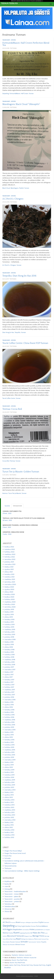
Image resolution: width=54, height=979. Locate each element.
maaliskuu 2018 (9, 660)
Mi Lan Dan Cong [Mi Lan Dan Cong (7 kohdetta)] (11, 939)
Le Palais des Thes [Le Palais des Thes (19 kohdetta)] (37, 933)
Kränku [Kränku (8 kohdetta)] (11, 933)
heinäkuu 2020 (9, 594)
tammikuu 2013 (9, 815)
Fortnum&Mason (15, 93)
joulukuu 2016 (9, 697)
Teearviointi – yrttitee (11, 901)
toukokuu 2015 (9, 745)
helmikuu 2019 (9, 632)
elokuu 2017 (8, 677)
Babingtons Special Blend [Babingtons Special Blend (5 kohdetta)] (32, 922)
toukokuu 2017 (9, 685)
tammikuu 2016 (9, 725)
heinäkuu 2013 (9, 800)
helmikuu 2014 (9, 782)
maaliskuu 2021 (9, 579)
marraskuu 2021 (9, 564)
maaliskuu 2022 (9, 554)
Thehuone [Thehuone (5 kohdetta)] (5, 944)
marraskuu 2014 (9, 760)
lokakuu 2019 (8, 612)
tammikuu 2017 (9, 695)
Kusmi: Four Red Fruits (19, 960)
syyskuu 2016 (9, 705)
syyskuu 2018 (9, 644)
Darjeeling (5, 93)
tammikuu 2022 (9, 559)
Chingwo (13, 265)
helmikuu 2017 (9, 692)
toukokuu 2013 (9, 805)
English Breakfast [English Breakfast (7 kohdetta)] (26, 926)
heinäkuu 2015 (9, 740)
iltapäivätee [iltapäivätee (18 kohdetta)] (17, 929)
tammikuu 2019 (9, 634)
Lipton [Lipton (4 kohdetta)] (46, 933)
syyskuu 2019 (9, 614)
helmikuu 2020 (9, 604)
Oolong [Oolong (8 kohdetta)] (23, 939)
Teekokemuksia (9, 906)
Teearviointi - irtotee (9, 40)
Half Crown (24, 93)
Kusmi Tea (7, 856)
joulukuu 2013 (9, 787)
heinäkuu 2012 (9, 830)
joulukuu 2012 (9, 817)
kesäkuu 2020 (9, 597)
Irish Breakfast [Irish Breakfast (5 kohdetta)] (25, 929)
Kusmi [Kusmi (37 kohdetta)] (16, 933)
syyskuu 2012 (9, 825)
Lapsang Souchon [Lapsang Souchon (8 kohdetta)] (25, 933)
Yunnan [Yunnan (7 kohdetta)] (23, 944)
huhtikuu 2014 (9, 777)
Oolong (7, 889)
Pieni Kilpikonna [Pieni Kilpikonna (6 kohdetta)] (30, 939)
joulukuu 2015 (9, 727)
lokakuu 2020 (9, 587)
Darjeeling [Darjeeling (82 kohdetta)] (8, 925)
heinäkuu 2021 (9, 574)
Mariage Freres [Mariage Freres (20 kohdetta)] (38, 936)
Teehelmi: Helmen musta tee (21, 955)
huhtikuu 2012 (9, 837)
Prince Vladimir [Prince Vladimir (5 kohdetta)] (6, 942)
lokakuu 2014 (8, 762)
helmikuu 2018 (9, 662)
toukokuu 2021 (9, 577)
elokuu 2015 (8, 737)
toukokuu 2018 (9, 655)
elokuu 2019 (8, 617)
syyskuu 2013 (9, 795)
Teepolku (17, 332)
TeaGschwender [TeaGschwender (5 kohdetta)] (32, 942)
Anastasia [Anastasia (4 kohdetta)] (13, 922)
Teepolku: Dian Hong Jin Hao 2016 (19, 276)
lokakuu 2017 (8, 672)
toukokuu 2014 (9, 775)
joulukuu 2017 (9, 667)
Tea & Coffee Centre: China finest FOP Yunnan (25, 343)
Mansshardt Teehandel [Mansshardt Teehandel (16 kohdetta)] (15, 936)
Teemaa (12, 461)
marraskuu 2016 (9, 700)
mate (6, 886)
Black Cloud (6, 188)
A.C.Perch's (6, 265)
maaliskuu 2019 (9, 629)
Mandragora (14, 188)
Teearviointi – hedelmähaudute (15, 891)
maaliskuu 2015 (9, 750)
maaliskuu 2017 (9, 690)
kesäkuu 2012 (9, 832)
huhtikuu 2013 (9, 807)
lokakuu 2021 (8, 567)
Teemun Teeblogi (9, 3)
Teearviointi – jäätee (11, 896)
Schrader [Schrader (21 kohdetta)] (24, 942)
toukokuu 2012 (9, 835)
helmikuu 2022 (9, 557)
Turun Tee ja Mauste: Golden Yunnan (20, 471)
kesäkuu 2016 (9, 712)
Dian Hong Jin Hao (8, 332)
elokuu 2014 (8, 767)
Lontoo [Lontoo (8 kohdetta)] (5, 936)
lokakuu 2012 (8, 822)
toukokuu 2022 (9, 549)
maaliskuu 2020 (9, 602)
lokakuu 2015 (8, 732)
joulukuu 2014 (9, 757)
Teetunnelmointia (10, 866)
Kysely (6, 884)
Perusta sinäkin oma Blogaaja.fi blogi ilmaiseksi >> (27, 1)
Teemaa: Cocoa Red (12, 409)
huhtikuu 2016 (9, 717)
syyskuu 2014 (9, 765)
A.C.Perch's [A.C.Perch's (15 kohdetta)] (7, 922)
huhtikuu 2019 (9, 627)
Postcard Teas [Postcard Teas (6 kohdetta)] (45, 939)
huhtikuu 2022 (9, 552)
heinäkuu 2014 (9, 770)
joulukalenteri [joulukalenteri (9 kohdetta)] (39, 929)
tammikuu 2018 (9, 665)
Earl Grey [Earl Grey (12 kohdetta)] (18, 926)
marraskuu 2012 (9, 820)
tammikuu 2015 (9, 755)
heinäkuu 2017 (9, 680)
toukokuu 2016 (9, 715)
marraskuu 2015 (9, 730)
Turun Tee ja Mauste (14, 493)
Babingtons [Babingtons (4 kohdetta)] (23, 922)
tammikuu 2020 (9, 607)
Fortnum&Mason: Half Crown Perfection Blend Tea (25, 44)
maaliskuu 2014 (9, 780)
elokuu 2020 (8, 592)
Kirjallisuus (8, 881)
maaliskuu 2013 (9, 810)
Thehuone (7, 868)
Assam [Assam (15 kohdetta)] (18, 922)
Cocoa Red (5, 461)
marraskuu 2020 (10, 584)
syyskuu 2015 (9, 735)
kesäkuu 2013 (9, 802)
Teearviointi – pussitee (12, 899)
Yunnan (31, 93)
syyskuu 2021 (9, 569)
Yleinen (7, 911)
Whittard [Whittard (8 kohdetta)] (17, 944)
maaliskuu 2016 (9, 720)
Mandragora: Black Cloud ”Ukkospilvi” (21, 104)
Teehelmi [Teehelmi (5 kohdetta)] (39, 942)
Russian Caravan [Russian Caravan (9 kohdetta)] (15, 942)
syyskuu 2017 (9, 675)
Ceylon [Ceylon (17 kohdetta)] (41, 922)
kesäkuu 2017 (9, 682)
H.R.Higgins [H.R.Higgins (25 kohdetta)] (8, 929)
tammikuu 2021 (9, 582)
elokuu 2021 (8, 572)
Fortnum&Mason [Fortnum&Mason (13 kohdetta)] (42, 926)
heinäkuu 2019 (9, 619)
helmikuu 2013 (9, 812)
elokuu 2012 (8, 827)
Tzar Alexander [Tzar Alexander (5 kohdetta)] (11, 944)
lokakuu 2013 (8, 792)
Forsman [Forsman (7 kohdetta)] (33, 926)
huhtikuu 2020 (9, 599)
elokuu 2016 (8, 707)
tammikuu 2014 (9, 785)
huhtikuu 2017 (9, 687)
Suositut (7, 506)
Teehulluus (8, 904)
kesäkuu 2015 (9, 742)
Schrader (7, 858)
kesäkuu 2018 (9, 652)
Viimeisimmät (17, 506)
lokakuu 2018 (8, 642)
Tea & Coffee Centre (8, 398)
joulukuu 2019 (9, 609)
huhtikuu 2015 (9, 747)
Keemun (5, 493)
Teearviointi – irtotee (11, 894)
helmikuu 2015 (9, 752)
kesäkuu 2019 (9, 622)
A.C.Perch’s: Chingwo (12, 199)
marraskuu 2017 (9, 670)
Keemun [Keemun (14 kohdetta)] (6, 933)
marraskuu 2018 (9, 639)
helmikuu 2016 (9, 722)
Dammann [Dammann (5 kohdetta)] (46, 922)
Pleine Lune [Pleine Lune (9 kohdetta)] (37, 939)
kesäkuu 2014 (9, 772)
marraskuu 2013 (9, 790)
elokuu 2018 (8, 647)
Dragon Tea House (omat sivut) (15, 853)
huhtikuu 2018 (9, 657)
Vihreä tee (7, 909)
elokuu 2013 (8, 797)
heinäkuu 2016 (9, 710)
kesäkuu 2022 (9, 547)
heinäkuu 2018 (9, 650)
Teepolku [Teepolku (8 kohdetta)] (43, 942)
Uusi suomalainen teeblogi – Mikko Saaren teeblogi (22, 871)
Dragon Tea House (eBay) (13, 851)
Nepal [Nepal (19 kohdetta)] (18, 939)
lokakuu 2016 (8, 702)
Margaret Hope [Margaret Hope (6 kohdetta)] (28, 936)
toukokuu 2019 (9, 624)
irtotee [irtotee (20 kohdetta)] (32, 929)
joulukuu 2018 (9, 637)
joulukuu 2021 (9, 562)
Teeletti (21, 188)
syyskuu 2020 (9, 589)
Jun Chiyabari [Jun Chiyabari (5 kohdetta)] (47, 929)
